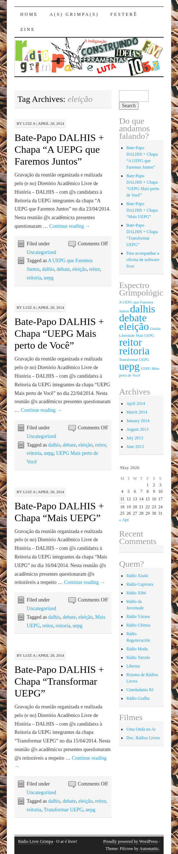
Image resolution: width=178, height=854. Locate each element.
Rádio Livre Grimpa (35, 841)
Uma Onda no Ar (141, 729)
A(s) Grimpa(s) (74, 14)
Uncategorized (41, 252)
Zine (27, 29)
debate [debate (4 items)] (133, 318)
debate (63, 269)
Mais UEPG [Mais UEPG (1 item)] (145, 336)
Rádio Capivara (139, 584)
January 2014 (137, 420)
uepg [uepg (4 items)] (129, 366)
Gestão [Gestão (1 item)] (155, 329)
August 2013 (137, 429)
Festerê (124, 14)
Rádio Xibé (136, 592)
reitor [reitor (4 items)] (130, 342)
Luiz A (29, 123)
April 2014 (135, 403)
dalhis (48, 269)
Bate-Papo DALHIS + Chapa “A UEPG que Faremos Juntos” (59, 149)
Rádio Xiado (137, 575)
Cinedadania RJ (140, 689)
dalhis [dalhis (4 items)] (142, 309)
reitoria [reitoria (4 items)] (134, 351)
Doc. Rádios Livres (143, 737)
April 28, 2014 (51, 123)
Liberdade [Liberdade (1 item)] (126, 336)
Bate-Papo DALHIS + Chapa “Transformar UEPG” (59, 681)
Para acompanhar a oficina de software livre (142, 260)
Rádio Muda (137, 648)
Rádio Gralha (137, 698)
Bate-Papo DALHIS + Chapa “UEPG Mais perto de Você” (59, 333)
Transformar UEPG (63, 809)
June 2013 (135, 446)
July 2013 (134, 437)
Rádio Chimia (138, 625)
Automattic (149, 848)
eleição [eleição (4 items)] (134, 326)
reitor (94, 269)
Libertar (133, 666)
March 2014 (136, 412)
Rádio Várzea (138, 616)
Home (29, 14)
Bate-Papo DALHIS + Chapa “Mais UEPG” (142, 210)
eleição (79, 269)
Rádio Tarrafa (138, 657)
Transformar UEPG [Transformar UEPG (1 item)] (134, 360)
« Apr (124, 519)
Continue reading (69, 226)
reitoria (34, 277)
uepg (49, 277)
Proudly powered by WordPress (130, 841)
